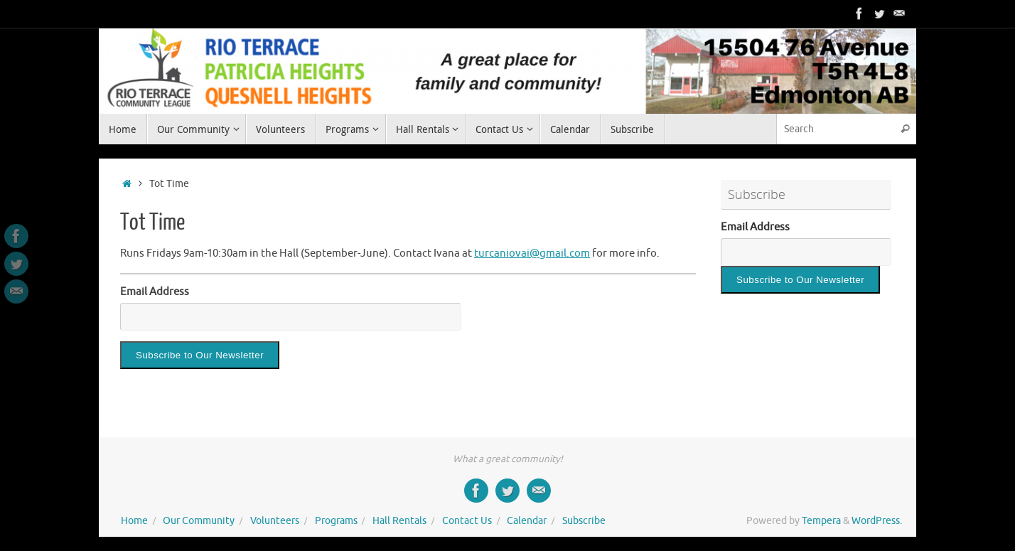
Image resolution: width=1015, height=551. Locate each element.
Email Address (154, 292)
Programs (336, 521)
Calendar (527, 521)
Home (134, 521)
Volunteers (274, 521)
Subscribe (584, 521)
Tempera (821, 521)
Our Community (199, 521)
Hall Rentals (399, 521)
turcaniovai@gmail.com (532, 253)
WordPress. (877, 521)
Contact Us (467, 521)
